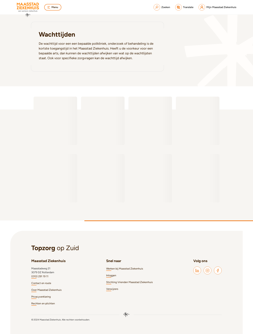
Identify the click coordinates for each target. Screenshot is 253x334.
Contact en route (41, 283)
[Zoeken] (162, 7)
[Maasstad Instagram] (207, 270)
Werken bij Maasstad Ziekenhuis (124, 268)
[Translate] (184, 7)
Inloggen (111, 275)
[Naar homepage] (28, 10)
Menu (52, 7)
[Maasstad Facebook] (218, 270)
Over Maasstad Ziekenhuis (46, 289)
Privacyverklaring (41, 296)
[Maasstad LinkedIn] (197, 270)
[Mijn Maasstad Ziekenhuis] (217, 7)
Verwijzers (112, 288)
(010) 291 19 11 (39, 276)
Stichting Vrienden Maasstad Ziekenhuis (129, 282)
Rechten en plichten (43, 303)
